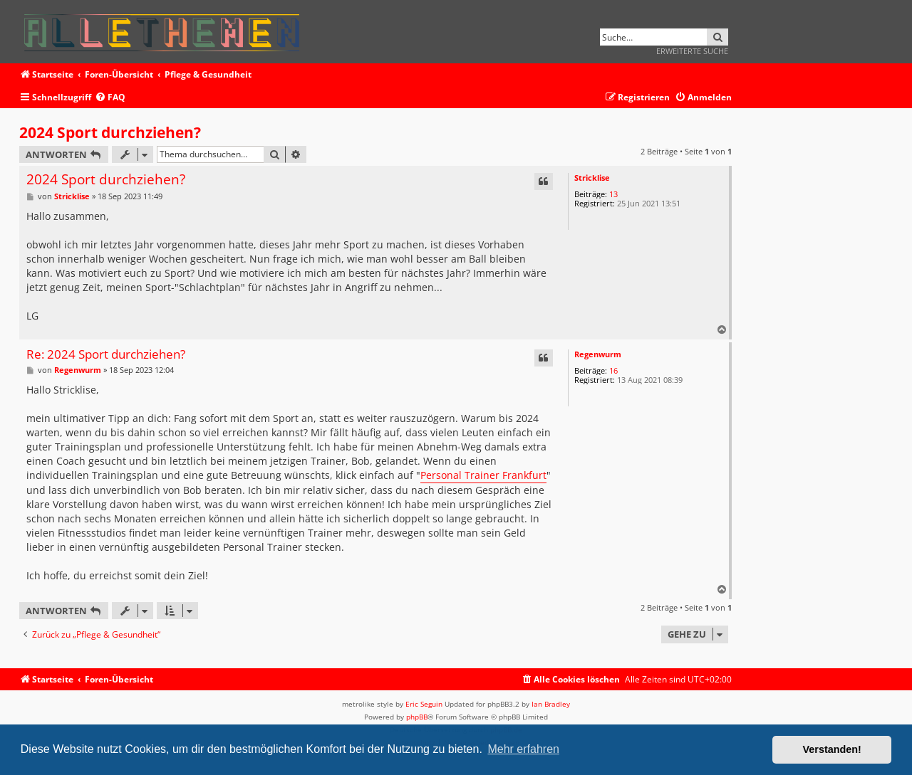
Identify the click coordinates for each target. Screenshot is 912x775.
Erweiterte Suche (692, 51)
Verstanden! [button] (832, 749)
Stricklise (592, 177)
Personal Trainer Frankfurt (483, 475)
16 (613, 370)
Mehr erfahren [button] (523, 749)
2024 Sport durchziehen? (110, 132)
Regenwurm (597, 354)
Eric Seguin (423, 704)
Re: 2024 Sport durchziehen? (105, 354)
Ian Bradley (551, 704)
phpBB (417, 717)
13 (613, 194)
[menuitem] (110, 97)
